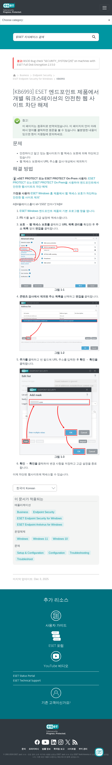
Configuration (57, 552)
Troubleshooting (79, 552)
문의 (24, 749)
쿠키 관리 (83, 749)
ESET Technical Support (27, 680)
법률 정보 (46, 749)
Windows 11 (40, 538)
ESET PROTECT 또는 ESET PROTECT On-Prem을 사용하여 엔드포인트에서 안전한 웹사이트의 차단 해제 (56, 182)
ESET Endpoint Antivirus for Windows (39, 524)
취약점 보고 (59, 749)
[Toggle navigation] (104, 7)
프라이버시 (34, 749)
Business (24, 75)
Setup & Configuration (30, 552)
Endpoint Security (42, 75)
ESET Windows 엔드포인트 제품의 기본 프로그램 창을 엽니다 (57, 211)
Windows (22, 538)
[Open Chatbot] (99, 752)
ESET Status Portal (24, 676)
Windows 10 (60, 538)
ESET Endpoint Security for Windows (33, 79)
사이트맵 (72, 749)
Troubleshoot (25, 559)
